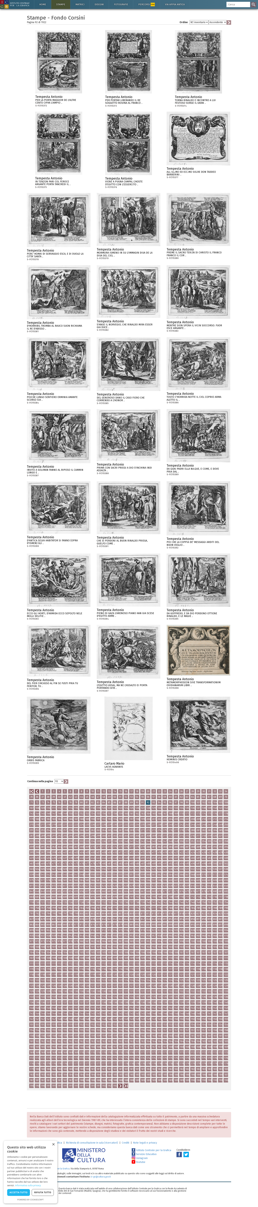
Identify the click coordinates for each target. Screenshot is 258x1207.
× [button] (53, 1144)
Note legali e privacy (145, 1142)
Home (42, 4)
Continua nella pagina (40, 781)
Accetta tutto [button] (18, 1192)
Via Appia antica (175, 4)
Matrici (79, 4)
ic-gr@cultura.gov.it (101, 1176)
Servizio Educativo (144, 1154)
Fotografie (121, 4)
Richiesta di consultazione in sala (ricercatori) (92, 1142)
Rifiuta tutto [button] (42, 1192)
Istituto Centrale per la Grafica (151, 1150)
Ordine (184, 22)
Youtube (138, 1162)
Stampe (60, 4)
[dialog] (30, 1172)
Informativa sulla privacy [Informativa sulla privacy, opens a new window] (28, 1185)
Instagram (140, 1158)
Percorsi (146, 4)
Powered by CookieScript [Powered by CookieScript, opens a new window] (30, 1199)
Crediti (125, 1142)
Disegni (99, 4)
